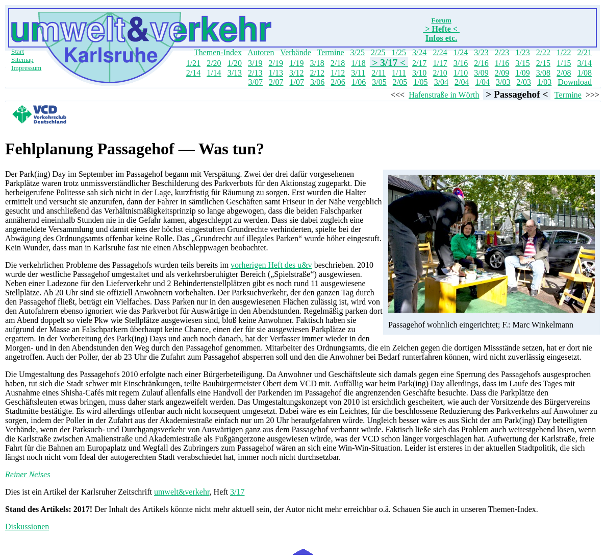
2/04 (462, 82)
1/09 (522, 72)
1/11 (399, 72)
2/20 (214, 63)
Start (17, 51)
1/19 (296, 63)
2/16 (481, 63)
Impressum (26, 68)
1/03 (544, 82)
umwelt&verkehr (182, 491)
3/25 (357, 52)
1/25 (398, 52)
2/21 (584, 52)
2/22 (543, 52)
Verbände (295, 52)
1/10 (460, 72)
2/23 (502, 52)
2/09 (502, 72)
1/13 (276, 72)
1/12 (338, 72)
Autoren (260, 52)
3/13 (235, 72)
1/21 (193, 63)
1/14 (214, 72)
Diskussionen (27, 526)
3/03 (503, 82)
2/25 (378, 52)
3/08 (543, 72)
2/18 (338, 63)
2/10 (440, 72)
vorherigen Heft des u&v (271, 265)
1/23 (522, 52)
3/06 (317, 82)
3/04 (441, 82)
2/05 (400, 82)
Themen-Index (218, 52)
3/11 (358, 72)
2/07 (276, 82)
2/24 (440, 52)
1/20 (235, 63)
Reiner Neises (27, 474)
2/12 (317, 72)
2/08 (564, 72)
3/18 (317, 63)
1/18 (358, 63)
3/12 (296, 72)
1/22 (564, 52)
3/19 (255, 63)
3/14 (584, 63)
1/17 (440, 63)
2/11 (378, 72)
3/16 (460, 63)
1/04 (482, 82)
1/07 (296, 82)
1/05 (420, 82)
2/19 (275, 63)
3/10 (419, 72)
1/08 (584, 72)
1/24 (460, 52)
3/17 (237, 491)
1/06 (358, 82)
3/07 (255, 82)
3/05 (379, 82)
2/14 (193, 72)
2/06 (338, 82)
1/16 (502, 63)
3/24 (419, 52)
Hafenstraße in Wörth (444, 94)
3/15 (522, 63)
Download (575, 82)
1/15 (564, 63)
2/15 (543, 63)
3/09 (481, 72)
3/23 (481, 52)
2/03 (523, 82)
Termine (330, 52)
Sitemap (22, 59)
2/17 (419, 63)
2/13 (255, 72)
